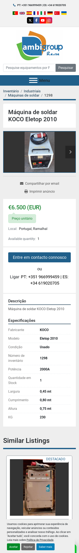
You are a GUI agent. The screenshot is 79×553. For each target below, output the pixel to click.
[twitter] (30, 20)
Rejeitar (28, 546)
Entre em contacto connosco (39, 257)
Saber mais (45, 546)
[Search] (29, 68)
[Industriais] (32, 91)
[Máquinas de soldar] (23, 95)
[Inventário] (11, 91)
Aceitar (13, 546)
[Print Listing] (40, 192)
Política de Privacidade (40, 539)
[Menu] (33, 80)
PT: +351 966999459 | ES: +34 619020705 (41, 5)
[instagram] (49, 20)
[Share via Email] (39, 184)
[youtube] (43, 20)
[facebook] (36, 20)
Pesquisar (65, 68)
